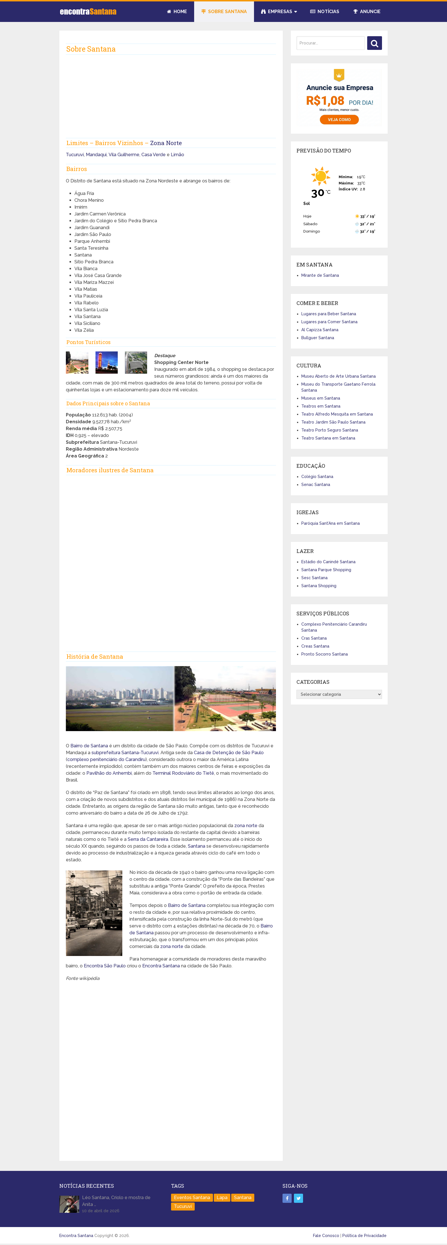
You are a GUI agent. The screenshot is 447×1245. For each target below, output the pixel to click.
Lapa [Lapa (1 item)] (222, 1197)
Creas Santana (315, 646)
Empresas (276, 11)
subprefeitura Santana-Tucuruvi (125, 752)
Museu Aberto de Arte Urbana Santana (338, 376)
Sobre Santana (224, 11)
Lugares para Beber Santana (328, 314)
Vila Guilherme (124, 154)
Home (177, 11)
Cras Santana (314, 638)
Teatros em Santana (320, 406)
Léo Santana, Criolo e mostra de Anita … (116, 1201)
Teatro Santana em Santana (328, 438)
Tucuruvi (75, 154)
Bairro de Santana (89, 745)
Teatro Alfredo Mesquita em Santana (337, 414)
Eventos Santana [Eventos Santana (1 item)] (192, 1197)
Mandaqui (96, 154)
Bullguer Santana (317, 337)
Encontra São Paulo (105, 966)
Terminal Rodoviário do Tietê (183, 773)
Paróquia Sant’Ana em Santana (330, 523)
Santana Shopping (318, 585)
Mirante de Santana (320, 275)
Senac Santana (315, 484)
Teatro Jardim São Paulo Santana (333, 422)
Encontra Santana (161, 966)
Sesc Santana (314, 577)
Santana (196, 846)
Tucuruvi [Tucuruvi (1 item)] (183, 1206)
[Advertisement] (171, 98)
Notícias (324, 11)
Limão (177, 154)
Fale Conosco (326, 1235)
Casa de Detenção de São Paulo (229, 752)
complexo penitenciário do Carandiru (106, 759)
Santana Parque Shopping (326, 569)
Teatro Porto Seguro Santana (329, 430)
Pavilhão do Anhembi (109, 773)
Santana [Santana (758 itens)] (242, 1197)
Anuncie (367, 11)
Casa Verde (153, 154)
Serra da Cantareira (148, 839)
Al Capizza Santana (319, 329)
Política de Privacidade (364, 1235)
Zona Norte (166, 143)
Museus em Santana (320, 398)
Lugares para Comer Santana (329, 322)
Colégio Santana (317, 476)
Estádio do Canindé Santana (328, 562)
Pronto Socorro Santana (324, 654)
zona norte (245, 825)
